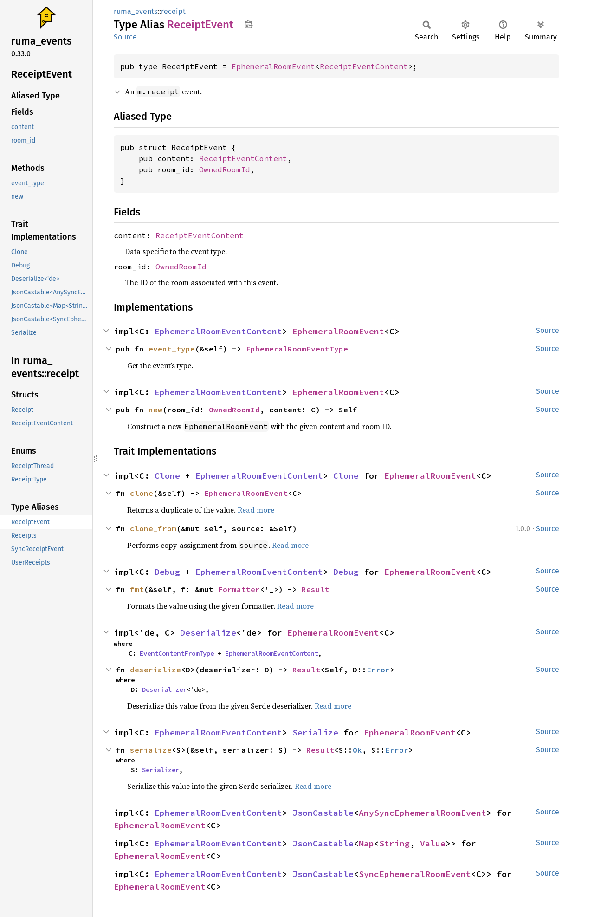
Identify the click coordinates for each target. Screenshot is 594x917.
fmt (137, 589)
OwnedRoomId (224, 169)
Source (125, 37)
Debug (167, 571)
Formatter (239, 589)
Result (315, 589)
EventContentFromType (177, 653)
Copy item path (248, 24)
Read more (256, 510)
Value (433, 843)
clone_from (153, 528)
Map (366, 843)
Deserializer (164, 689)
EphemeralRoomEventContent (218, 331)
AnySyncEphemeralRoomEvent (422, 812)
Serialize (315, 732)
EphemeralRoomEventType (297, 348)
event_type (171, 348)
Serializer (160, 770)
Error (378, 669)
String (394, 843)
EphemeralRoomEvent (273, 66)
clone (141, 493)
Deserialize (208, 632)
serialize (151, 749)
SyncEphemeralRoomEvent (415, 874)
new (155, 409)
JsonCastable (323, 812)
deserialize (155, 669)
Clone (167, 475)
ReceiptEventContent (364, 66)
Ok (357, 749)
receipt (173, 11)
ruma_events (135, 11)
